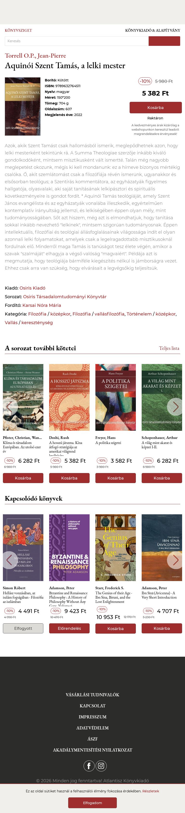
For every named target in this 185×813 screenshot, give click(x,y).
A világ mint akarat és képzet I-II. (157, 445)
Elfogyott (23, 628)
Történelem (139, 314)
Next (176, 407)
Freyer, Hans (105, 438)
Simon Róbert (14, 588)
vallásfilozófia (110, 314)
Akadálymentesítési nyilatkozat (92, 750)
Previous (9, 407)
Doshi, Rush (59, 438)
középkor (60, 314)
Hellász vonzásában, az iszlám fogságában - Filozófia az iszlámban (23, 597)
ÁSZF (92, 739)
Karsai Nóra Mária (41, 305)
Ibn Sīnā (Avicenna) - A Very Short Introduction (159, 595)
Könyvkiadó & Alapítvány (152, 30)
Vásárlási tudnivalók (92, 695)
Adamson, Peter (61, 588)
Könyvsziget (18, 30)
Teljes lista (169, 348)
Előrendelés (69, 628)
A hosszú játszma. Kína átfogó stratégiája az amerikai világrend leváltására (65, 448)
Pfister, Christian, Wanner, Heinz (23, 438)
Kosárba (155, 107)
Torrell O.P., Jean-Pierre (35, 55)
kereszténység (37, 322)
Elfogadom (92, 803)
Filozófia (37, 314)
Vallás (11, 322)
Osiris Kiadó (32, 288)
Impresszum (92, 717)
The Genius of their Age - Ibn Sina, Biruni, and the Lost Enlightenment (113, 597)
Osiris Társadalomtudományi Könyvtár (64, 296)
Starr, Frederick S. (109, 588)
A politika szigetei (108, 443)
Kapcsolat (93, 706)
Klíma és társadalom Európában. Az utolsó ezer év (22, 447)
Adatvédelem (92, 728)
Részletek (150, 791)
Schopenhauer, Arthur (160, 438)
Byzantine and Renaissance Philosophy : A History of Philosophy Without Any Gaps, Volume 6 (68, 599)
